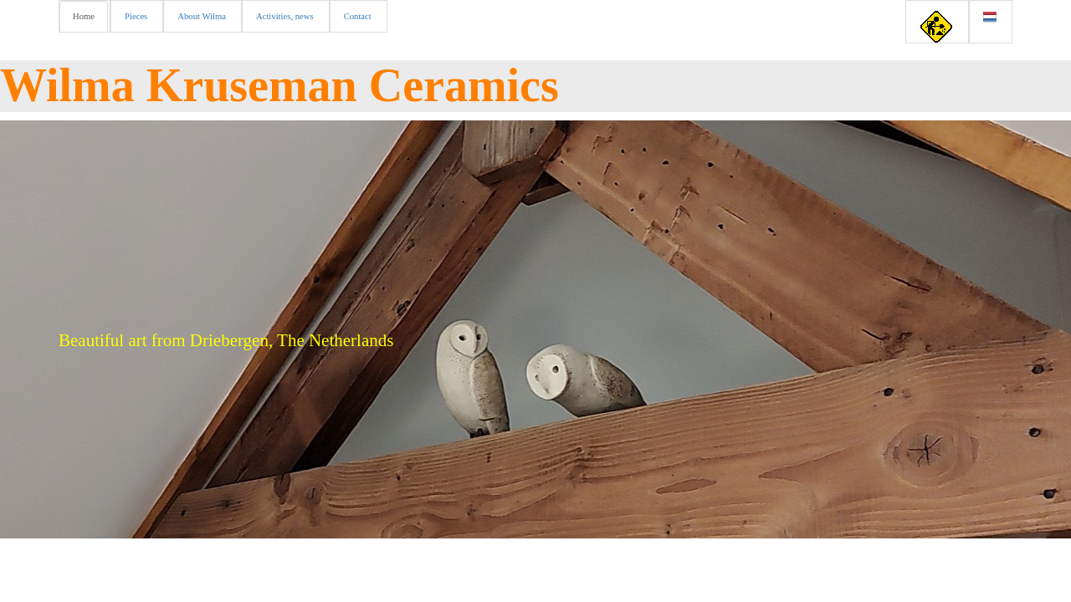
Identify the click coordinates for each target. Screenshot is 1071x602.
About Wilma (201, 16)
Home (84, 16)
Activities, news (285, 16)
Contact (358, 16)
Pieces (136, 16)
